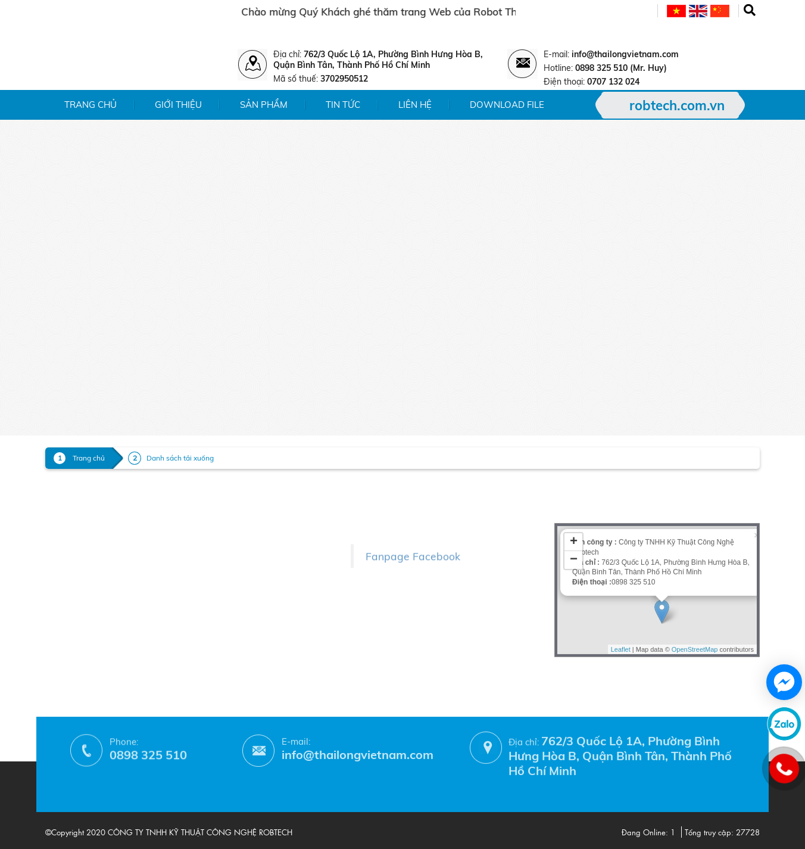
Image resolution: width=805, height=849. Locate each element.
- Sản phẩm (69, 518)
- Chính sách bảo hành (223, 581)
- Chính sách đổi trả (216, 564)
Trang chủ (90, 104)
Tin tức (343, 104)
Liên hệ (415, 104)
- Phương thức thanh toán (229, 599)
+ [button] (574, 485)
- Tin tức (62, 536)
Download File (507, 104)
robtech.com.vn (677, 105)
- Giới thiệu (68, 501)
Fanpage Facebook (413, 532)
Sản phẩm (264, 104)
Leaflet (621, 592)
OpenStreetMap (695, 592)
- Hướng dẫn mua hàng (224, 616)
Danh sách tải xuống (180, 457)
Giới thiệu (178, 104)
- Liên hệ (63, 553)
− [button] (574, 503)
